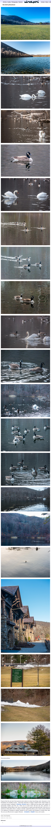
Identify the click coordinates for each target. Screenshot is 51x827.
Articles (5, 2)
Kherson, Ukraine (21, 804)
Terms (31, 825)
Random (21, 2)
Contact (43, 2)
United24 (26, 812)
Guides (9, 2)
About (46, 2)
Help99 (33, 812)
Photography (15, 2)
